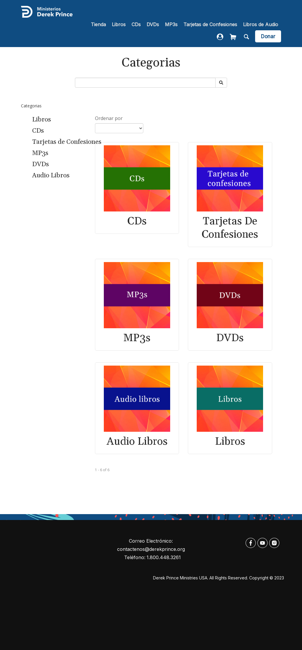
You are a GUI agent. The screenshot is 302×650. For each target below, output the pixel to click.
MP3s (171, 24)
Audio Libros (51, 175)
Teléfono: (134, 557)
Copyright (258, 577)
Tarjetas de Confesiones (210, 24)
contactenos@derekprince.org (151, 549)
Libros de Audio (260, 24)
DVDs (153, 24)
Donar (268, 36)
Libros (119, 24)
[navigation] (184, 25)
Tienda (98, 24)
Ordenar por (109, 118)
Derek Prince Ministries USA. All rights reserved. (200, 577)
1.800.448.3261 (164, 557)
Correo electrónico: (151, 541)
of (104, 469)
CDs (136, 24)
